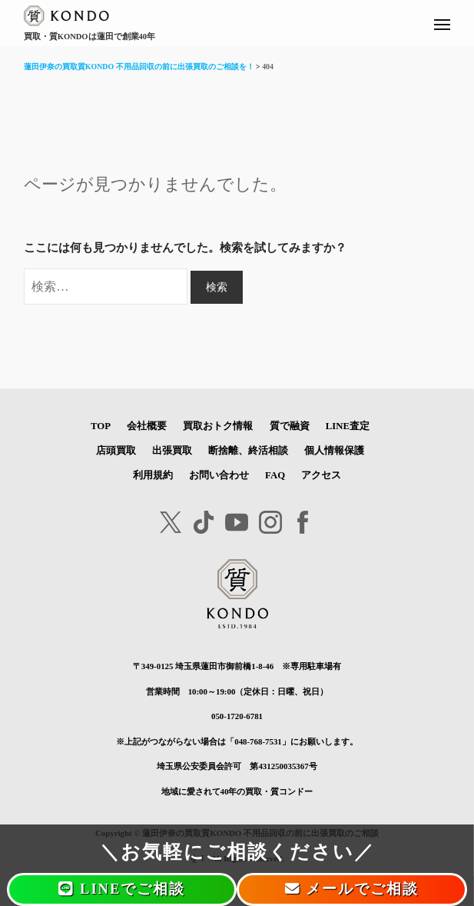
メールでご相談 (352, 889)
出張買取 (172, 450)
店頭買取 (116, 450)
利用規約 (153, 475)
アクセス (321, 475)
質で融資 (290, 426)
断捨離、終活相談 (248, 450)
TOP (101, 426)
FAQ (275, 475)
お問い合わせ (219, 475)
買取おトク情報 (218, 426)
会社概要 (147, 426)
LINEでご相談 (121, 889)
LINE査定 (348, 426)
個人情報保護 (334, 450)
